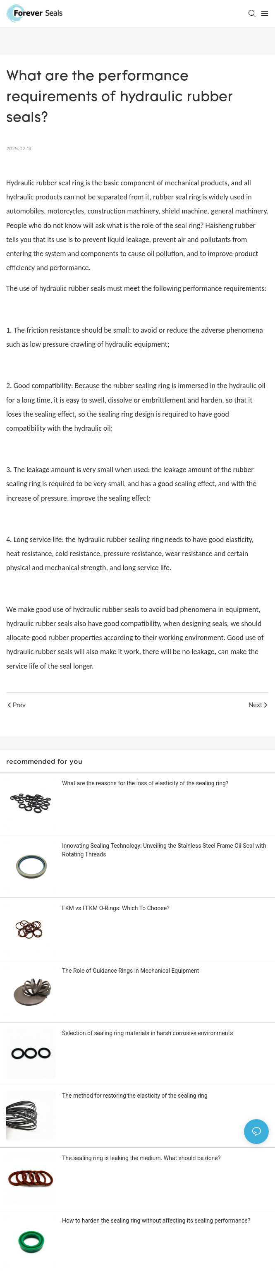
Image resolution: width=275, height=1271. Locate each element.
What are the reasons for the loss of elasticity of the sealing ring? (145, 783)
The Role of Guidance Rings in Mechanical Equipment (130, 970)
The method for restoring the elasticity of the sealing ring (135, 1095)
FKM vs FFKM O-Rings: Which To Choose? (116, 908)
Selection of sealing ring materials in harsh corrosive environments (147, 1033)
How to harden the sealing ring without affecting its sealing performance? (156, 1220)
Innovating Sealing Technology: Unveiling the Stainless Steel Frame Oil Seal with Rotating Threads (164, 850)
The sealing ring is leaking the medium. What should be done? (141, 1158)
